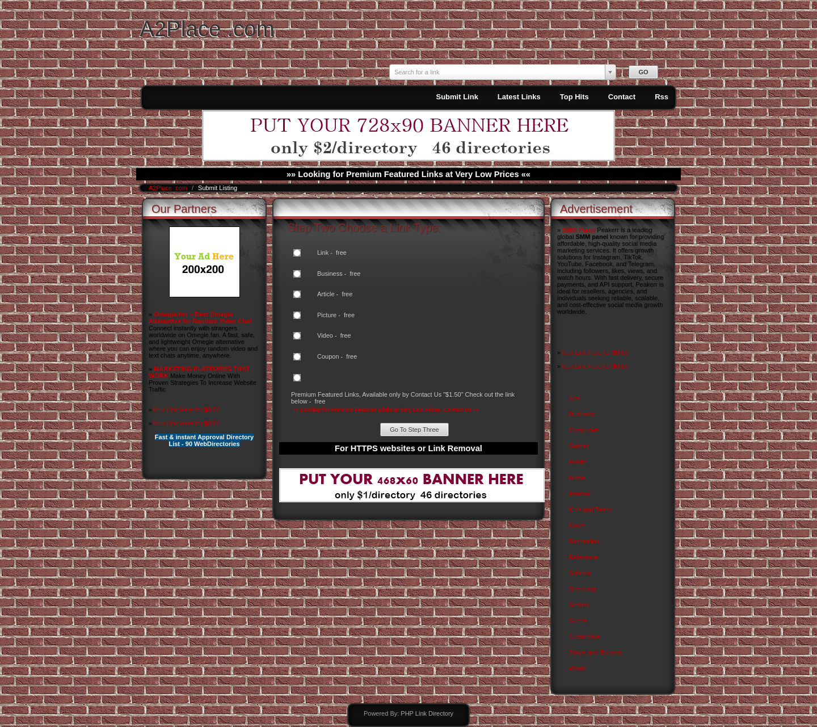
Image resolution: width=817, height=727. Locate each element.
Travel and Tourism (595, 652)
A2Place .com (207, 28)
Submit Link (457, 97)
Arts (574, 398)
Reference (583, 557)
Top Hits (574, 97)
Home (577, 477)
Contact (621, 97)
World (577, 668)
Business (582, 414)
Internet (579, 493)
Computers (584, 430)
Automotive (584, 636)
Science (580, 573)
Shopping (582, 589)
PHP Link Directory (427, 713)
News (577, 525)
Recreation (584, 541)
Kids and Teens (590, 509)
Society (579, 605)
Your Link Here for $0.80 (186, 409)
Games (579, 446)
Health (578, 462)
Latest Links (519, 97)
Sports (578, 620)
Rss (661, 97)
